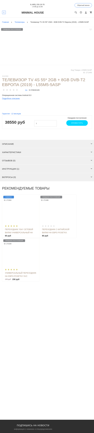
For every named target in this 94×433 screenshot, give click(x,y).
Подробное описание (11, 98)
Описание (47, 144)
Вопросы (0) (47, 177)
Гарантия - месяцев (11, 114)
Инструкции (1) (47, 169)
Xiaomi (5, 76)
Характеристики (47, 152)
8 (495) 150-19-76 (37, 4)
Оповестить (77, 123)
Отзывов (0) (47, 160)
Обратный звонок (83, 5)
